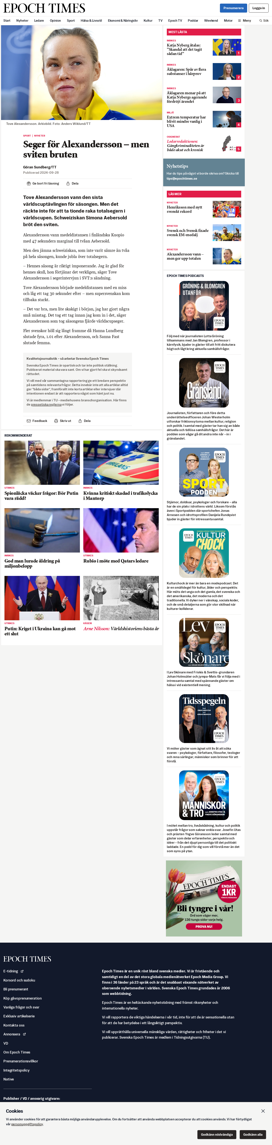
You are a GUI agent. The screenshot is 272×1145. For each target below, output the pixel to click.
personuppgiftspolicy (27, 1124)
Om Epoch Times (16, 1052)
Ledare (39, 20)
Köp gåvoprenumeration (22, 998)
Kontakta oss (13, 1025)
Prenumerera (234, 8)
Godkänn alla (252, 1134)
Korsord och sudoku (19, 980)
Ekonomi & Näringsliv (123, 20)
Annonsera (14, 1034)
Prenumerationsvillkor (20, 1061)
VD (5, 1043)
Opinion (55, 20)
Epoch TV (175, 20)
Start (6, 20)
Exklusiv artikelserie (18, 1016)
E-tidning (13, 971)
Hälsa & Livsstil (91, 20)
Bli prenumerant (15, 989)
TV (160, 20)
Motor (228, 20)
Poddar (193, 20)
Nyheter (22, 20)
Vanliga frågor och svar (21, 1007)
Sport (71, 20)
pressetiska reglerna (46, 404)
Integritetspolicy (16, 1070)
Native (8, 1079)
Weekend (211, 20)
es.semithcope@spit (182, 178)
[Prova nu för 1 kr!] (204, 898)
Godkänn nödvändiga (217, 1134)
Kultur (148, 20)
